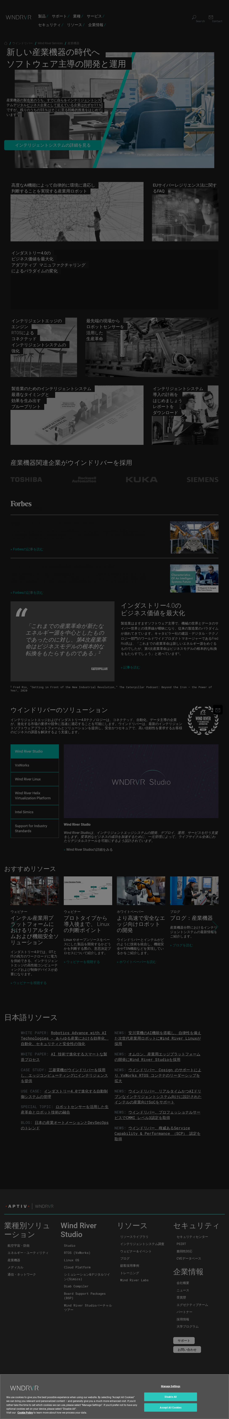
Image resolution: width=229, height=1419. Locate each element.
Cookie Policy (25, 1412)
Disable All (171, 1396)
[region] (114, 1396)
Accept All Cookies (170, 1407)
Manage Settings (170, 1386)
